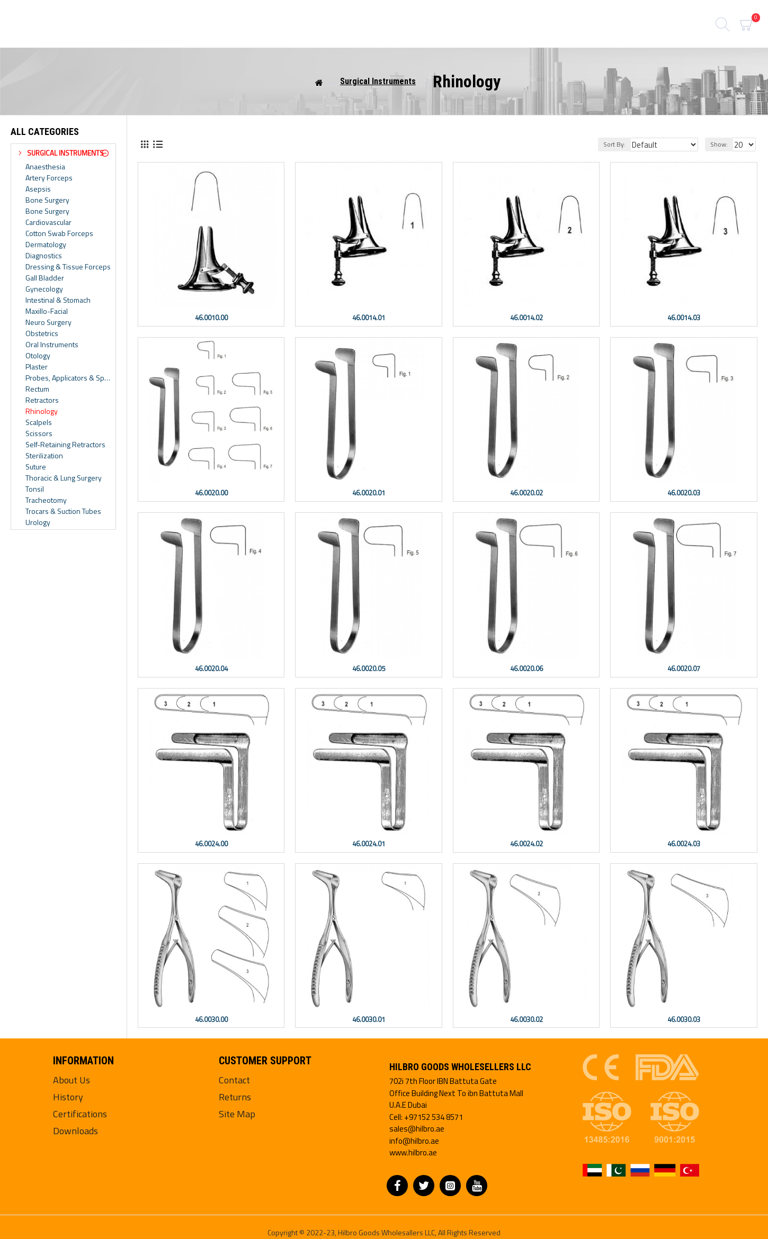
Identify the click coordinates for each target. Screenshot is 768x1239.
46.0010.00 (211, 317)
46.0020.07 (683, 668)
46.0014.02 (526, 317)
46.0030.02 (526, 1019)
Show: (720, 144)
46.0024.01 (368, 843)
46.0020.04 (211, 668)
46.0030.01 (368, 1019)
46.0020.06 (526, 668)
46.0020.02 (526, 493)
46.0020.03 (683, 493)
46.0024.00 (211, 843)
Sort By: (622, 144)
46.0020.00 (211, 493)
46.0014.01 (368, 317)
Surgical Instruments (378, 81)
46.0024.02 (526, 843)
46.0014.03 (683, 317)
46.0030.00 (211, 1019)
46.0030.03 (683, 1019)
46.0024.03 (683, 843)
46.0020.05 (368, 668)
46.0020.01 (368, 493)
